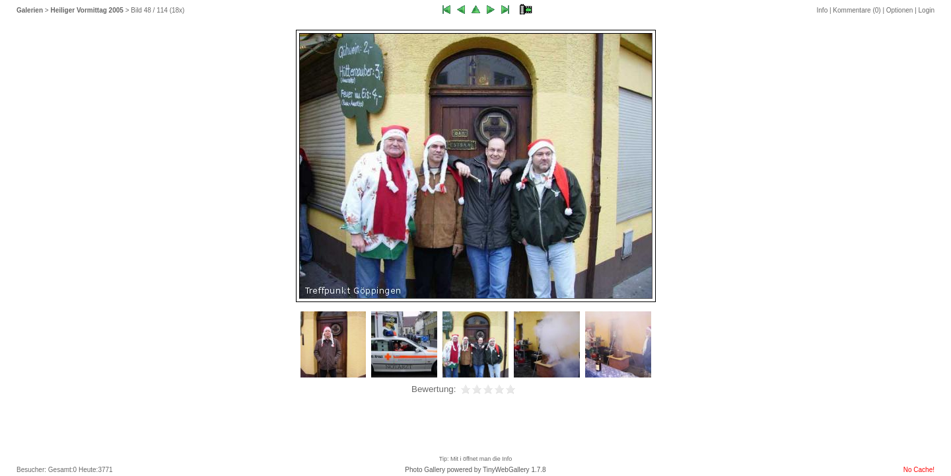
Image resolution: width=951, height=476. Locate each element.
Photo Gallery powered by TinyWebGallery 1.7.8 (475, 469)
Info (822, 10)
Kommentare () (856, 10)
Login (926, 10)
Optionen (899, 10)
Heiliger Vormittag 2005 (86, 10)
